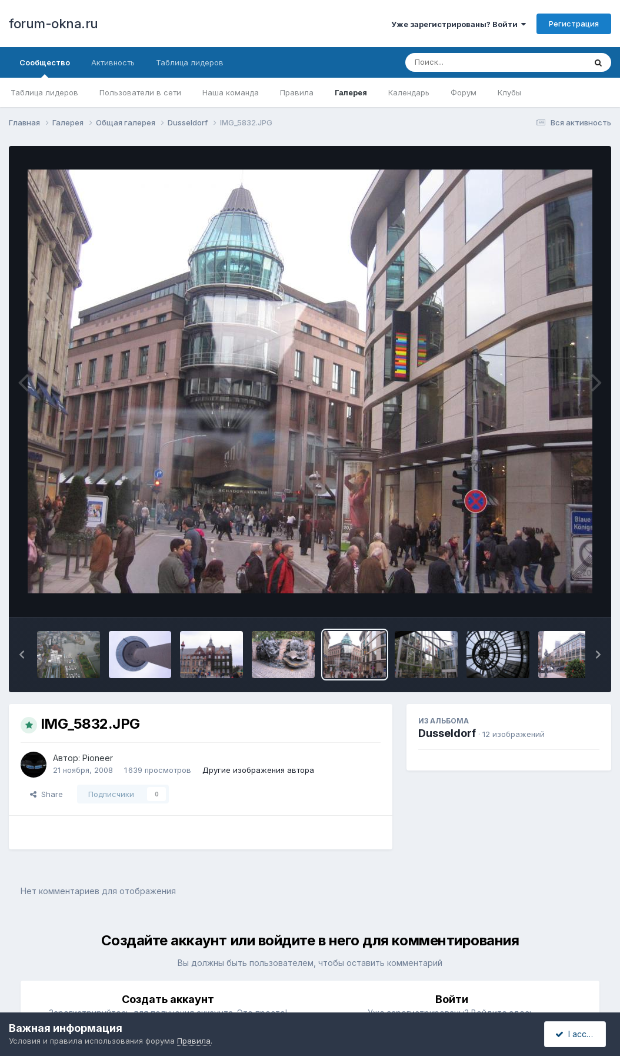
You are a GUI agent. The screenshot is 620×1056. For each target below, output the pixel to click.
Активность (113, 62)
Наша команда (230, 92)
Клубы (509, 92)
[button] (22, 655)
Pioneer (97, 758)
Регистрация (574, 23)
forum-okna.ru (53, 23)
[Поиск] (473, 62)
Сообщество (44, 68)
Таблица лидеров (44, 92)
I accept (577, 1034)
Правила (297, 92)
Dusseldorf (447, 733)
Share (46, 794)
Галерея (351, 92)
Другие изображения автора (258, 770)
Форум (463, 92)
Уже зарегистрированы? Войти (458, 24)
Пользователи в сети (140, 92)
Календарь (408, 92)
